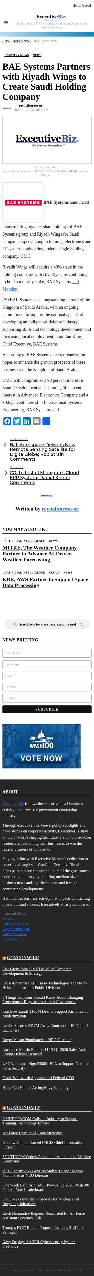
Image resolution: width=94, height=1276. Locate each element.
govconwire (23, 957)
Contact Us (10, 939)
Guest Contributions (16, 929)
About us (8, 918)
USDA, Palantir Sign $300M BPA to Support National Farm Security (45, 1065)
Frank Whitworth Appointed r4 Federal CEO (38, 1078)
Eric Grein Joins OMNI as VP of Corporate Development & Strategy (37, 971)
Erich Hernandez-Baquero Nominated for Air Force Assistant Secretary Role (43, 1215)
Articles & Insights (15, 924)
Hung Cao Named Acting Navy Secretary (35, 1087)
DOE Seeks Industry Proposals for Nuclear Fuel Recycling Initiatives (40, 1201)
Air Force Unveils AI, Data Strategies (32, 1133)
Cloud (54, 572)
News (53, 541)
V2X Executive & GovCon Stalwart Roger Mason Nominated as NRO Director (42, 1173)
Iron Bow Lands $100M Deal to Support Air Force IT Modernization (45, 1013)
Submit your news (14, 934)
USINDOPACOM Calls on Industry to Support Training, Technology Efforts (40, 1121)
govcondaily (24, 1107)
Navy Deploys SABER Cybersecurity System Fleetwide (38, 1244)
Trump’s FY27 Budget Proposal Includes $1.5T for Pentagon (43, 1229)
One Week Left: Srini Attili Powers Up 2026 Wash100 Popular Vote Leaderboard (45, 1187)
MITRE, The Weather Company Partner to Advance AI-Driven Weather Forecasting (39, 554)
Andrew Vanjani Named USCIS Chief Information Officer (42, 1144)
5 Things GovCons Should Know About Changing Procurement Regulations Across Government (42, 999)
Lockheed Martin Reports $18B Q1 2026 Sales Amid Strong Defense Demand (44, 1051)
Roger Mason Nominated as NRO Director (36, 1040)
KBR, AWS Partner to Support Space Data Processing (45, 582)
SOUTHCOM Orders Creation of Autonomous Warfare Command (46, 1159)
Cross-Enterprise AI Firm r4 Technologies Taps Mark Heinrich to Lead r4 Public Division (45, 985)
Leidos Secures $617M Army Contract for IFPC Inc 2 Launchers (45, 1027)
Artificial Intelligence (24, 541)
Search (82, 625)
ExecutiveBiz (13, 803)
